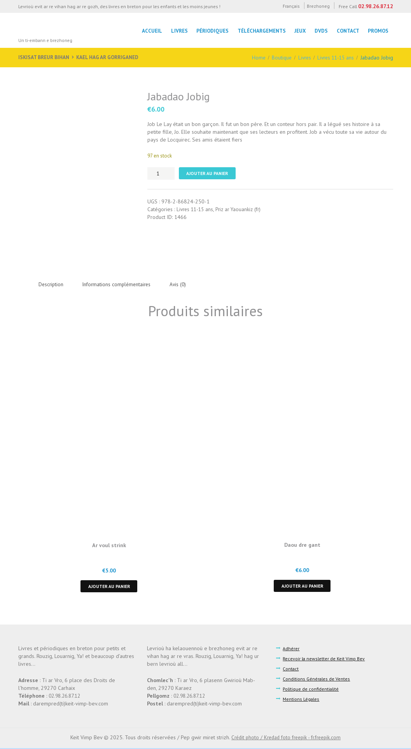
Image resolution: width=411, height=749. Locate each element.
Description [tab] (52, 284)
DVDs (320, 30)
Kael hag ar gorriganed (111, 57)
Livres (301, 57)
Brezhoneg (316, 6)
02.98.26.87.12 (375, 6)
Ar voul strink (109, 545)
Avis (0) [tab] (183, 284)
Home (254, 57)
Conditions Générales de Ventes (316, 680)
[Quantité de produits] (161, 173)
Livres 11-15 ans (334, 57)
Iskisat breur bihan (45, 57)
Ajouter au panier (209, 173)
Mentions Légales (301, 700)
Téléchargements (259, 30)
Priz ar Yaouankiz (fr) (242, 209)
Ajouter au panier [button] (109, 587)
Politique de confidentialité (311, 690)
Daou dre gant (302, 545)
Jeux (298, 30)
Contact (347, 30)
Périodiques (210, 30)
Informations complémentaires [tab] (120, 284)
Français (288, 6)
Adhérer (291, 649)
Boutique (277, 57)
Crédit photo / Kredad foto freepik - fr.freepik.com (286, 738)
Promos (378, 30)
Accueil (148, 30)
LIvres (176, 30)
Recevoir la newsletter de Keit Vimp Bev (324, 659)
